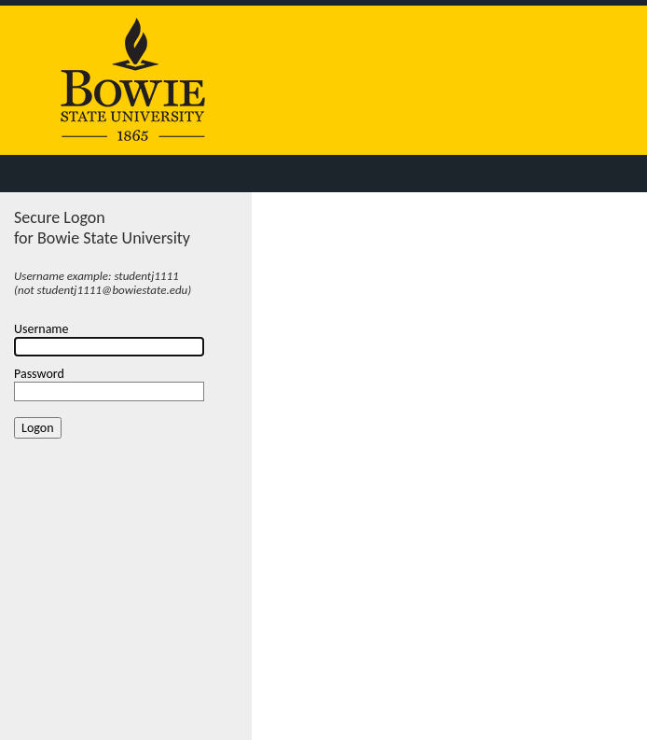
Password (39, 374)
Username (41, 329)
